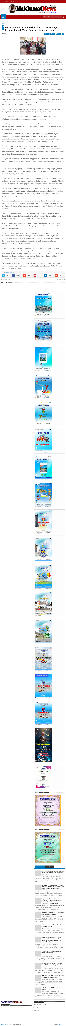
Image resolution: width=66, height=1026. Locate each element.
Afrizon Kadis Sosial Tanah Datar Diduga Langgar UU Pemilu (53, 925)
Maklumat (3, 1024)
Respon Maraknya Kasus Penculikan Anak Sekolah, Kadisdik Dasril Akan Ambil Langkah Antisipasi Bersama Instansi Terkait (52, 940)
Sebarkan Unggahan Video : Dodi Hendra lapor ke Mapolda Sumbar (53, 913)
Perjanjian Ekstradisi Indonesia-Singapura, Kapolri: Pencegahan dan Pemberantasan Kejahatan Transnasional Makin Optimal (52, 901)
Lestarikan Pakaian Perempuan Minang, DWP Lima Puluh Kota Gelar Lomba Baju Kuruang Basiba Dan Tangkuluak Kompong (53, 887)
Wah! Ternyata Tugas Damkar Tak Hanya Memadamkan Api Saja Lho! (53, 976)
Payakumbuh (10, 272)
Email (58, 33)
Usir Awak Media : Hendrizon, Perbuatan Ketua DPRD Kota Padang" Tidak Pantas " (53, 965)
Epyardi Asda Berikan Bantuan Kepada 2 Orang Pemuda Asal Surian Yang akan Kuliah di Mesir (53, 872)
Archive (49, 867)
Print (52, 33)
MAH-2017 (62, 1024)
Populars (39, 867)
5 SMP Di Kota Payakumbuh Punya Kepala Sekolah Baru (51, 951)
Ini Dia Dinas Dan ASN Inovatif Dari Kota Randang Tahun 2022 (53, 988)
